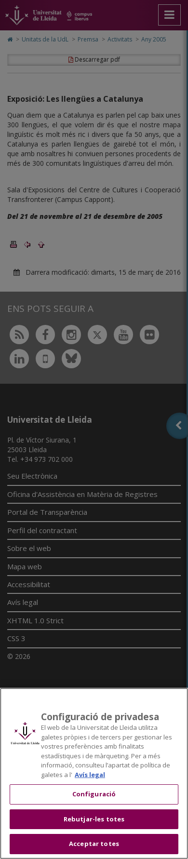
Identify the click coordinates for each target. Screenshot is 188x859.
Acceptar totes (94, 843)
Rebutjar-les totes (94, 819)
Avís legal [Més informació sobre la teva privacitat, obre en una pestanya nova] (90, 774)
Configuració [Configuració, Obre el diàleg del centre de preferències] (94, 794)
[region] (94, 773)
